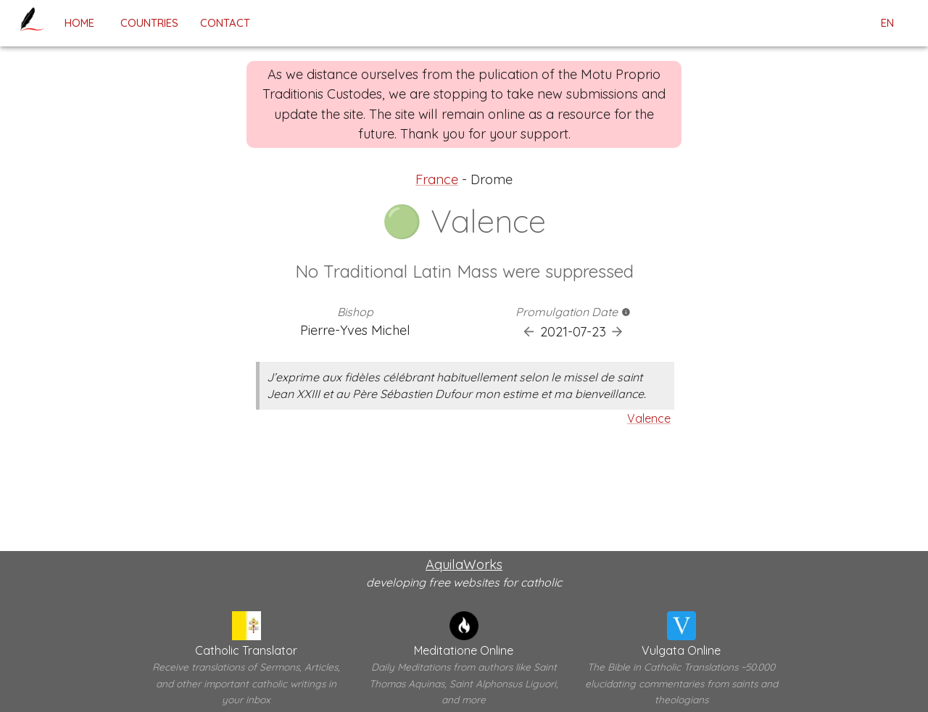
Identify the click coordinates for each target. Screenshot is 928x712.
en (887, 23)
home (79, 23)
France (436, 179)
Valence (649, 418)
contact (225, 23)
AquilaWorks (464, 564)
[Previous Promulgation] (529, 331)
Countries (149, 23)
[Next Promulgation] (617, 331)
